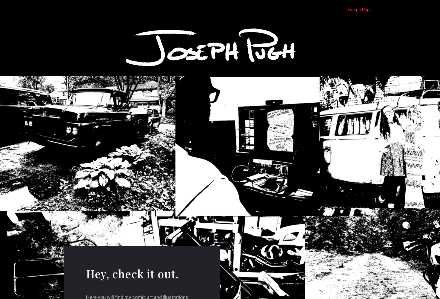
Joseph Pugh (359, 9)
